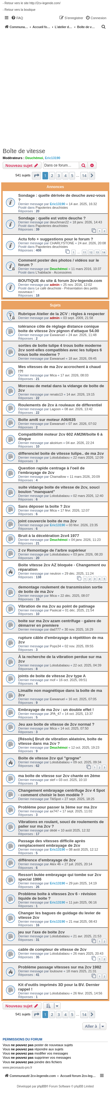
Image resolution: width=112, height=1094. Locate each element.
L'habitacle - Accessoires (54, 272)
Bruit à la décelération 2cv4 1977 (48, 535)
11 (84, 252)
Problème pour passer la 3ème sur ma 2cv (57, 807)
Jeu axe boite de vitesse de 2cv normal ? (56, 724)
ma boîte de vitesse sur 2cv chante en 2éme (59, 775)
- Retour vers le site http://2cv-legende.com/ (31, 3)
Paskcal (56, 610)
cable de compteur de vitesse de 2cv (52, 949)
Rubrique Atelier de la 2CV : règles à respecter (61, 314)
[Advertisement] (56, 88)
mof (52, 680)
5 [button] (72, 175)
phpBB (41, 1086)
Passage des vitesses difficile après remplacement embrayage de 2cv (51, 843)
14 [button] (84, 175)
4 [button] (65, 175)
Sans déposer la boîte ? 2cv (44, 506)
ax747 (54, 811)
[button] (36, 175)
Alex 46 (55, 864)
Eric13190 (52, 158)
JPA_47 (55, 713)
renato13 (56, 394)
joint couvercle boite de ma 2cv (47, 521)
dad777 (55, 629)
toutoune (56, 971)
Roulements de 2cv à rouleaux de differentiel (60, 405)
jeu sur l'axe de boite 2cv (41, 932)
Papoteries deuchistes (52, 207)
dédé (53, 830)
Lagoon (55, 409)
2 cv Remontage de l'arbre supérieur (52, 550)
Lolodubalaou (60, 457)
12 (90, 252)
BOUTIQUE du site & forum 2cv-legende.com (60, 280)
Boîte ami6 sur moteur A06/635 (47, 419)
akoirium (56, 443)
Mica (53, 375)
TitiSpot (55, 799)
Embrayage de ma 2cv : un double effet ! (56, 709)
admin (54, 284)
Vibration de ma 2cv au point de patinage (56, 606)
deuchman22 (59, 222)
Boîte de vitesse (24, 151)
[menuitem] (17, 18)
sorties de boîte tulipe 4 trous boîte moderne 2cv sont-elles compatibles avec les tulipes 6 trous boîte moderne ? (60, 350)
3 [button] (59, 175)
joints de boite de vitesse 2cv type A (52, 676)
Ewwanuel (57, 335)
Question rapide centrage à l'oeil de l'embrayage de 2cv (51, 470)
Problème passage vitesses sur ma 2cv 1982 (59, 967)
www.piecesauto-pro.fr (17, 1067)
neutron (55, 573)
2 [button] (52, 175)
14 (103, 252)
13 (97, 252)
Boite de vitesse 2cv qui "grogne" (49, 758)
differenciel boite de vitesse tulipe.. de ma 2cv (61, 453)
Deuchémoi (34, 158)
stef (52, 780)
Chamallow (58, 476)
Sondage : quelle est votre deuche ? (52, 218)
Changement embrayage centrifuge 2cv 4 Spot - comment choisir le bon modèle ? (61, 792)
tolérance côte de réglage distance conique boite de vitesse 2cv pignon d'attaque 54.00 (58, 328)
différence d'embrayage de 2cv (47, 860)
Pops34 (55, 646)
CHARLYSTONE (62, 243)
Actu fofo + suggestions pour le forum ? (55, 239)
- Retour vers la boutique (19, 9)
